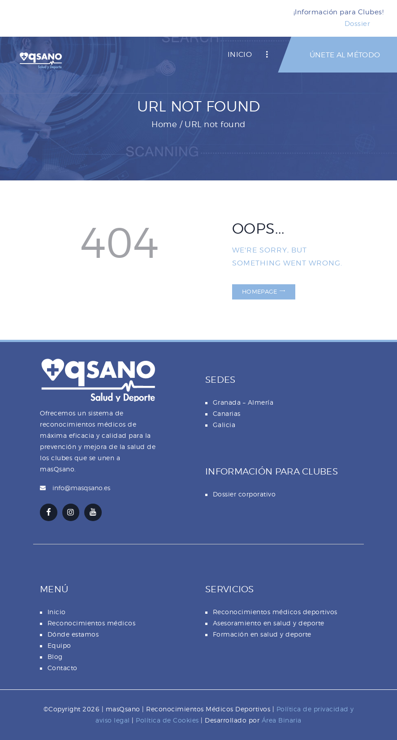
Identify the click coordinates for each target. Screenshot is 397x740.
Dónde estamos (73, 634)
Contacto (62, 668)
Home (164, 124)
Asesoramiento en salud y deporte (268, 623)
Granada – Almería (243, 402)
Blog (55, 656)
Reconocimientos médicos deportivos (275, 612)
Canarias (227, 413)
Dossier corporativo (244, 494)
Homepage (259, 291)
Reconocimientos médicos (91, 623)
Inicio (56, 612)
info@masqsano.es (81, 488)
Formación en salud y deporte (262, 634)
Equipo (59, 645)
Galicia (224, 424)
